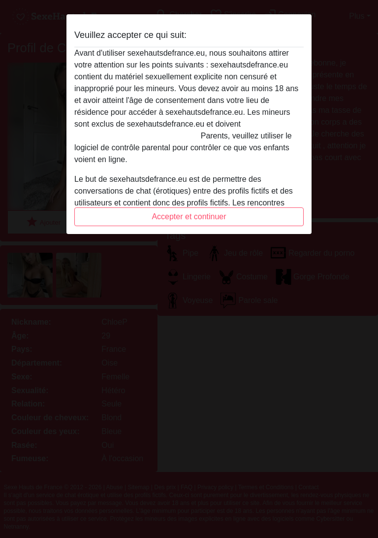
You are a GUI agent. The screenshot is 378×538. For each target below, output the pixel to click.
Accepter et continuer (189, 216)
